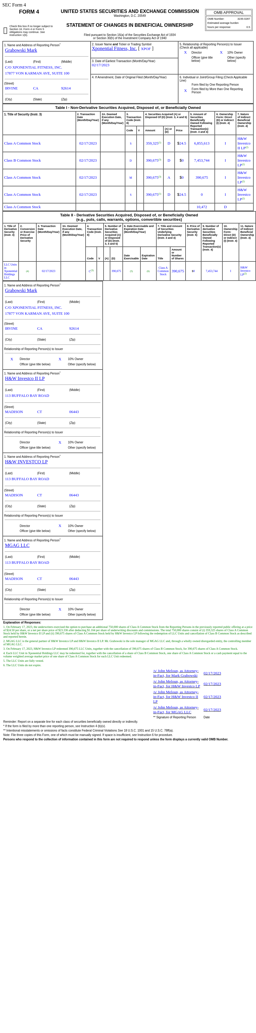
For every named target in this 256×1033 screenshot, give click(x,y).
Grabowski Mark (21, 50)
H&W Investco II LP (25, 378)
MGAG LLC (17, 545)
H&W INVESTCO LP (26, 461)
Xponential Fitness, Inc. (114, 48)
